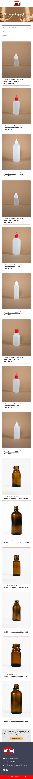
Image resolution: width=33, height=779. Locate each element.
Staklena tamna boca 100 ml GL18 (16, 543)
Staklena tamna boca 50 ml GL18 (16, 721)
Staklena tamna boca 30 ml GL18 (16, 632)
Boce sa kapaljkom (18, 79)
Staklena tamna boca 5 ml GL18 (15, 676)
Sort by (7, 31)
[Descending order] (29, 31)
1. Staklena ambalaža (8, 496)
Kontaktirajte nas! (16, 738)
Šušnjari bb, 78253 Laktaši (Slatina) (15, 765)
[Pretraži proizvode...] (16, 27)
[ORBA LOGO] (16, 1)
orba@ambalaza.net (10, 758)
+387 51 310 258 (9, 761)
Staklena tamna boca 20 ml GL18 (16, 587)
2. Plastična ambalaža (9, 79)
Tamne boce (16, 496)
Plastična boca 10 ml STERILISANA (11, 82)
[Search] (4, 27)
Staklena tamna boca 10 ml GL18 (16, 498)
